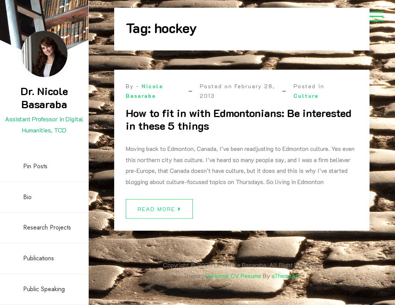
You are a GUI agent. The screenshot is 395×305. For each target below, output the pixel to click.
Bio (27, 197)
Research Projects (47, 227)
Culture (306, 95)
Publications (38, 258)
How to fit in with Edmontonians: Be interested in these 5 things (238, 119)
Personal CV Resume (233, 275)
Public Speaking (44, 289)
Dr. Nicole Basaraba (44, 97)
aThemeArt (286, 275)
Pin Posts (35, 166)
